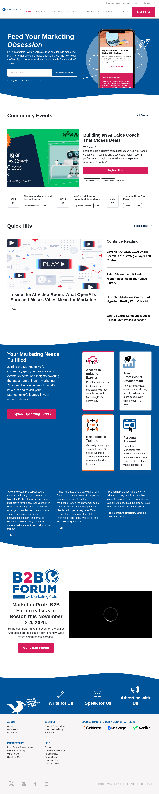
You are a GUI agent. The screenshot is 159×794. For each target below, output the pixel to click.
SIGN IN (109, 11)
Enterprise (127, 3)
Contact (147, 3)
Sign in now (36, 80)
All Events (144, 115)
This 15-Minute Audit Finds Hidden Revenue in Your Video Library (127, 279)
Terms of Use (51, 757)
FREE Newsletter (112, 3)
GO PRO (143, 12)
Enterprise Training (54, 729)
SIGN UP (123, 11)
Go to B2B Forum (36, 607)
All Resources (142, 226)
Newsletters (13, 732)
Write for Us (13, 754)
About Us (11, 726)
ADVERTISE (93, 11)
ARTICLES (42, 11)
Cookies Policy (52, 763)
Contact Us (50, 747)
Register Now (115, 170)
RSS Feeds (12, 729)
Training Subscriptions (55, 726)
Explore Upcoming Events (31, 414)
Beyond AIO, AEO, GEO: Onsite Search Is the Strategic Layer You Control (129, 256)
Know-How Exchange (55, 750)
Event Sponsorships (17, 750)
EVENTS (57, 11)
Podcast (137, 3)
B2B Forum (50, 732)
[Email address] (29, 73)
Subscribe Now (64, 72)
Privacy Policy (51, 760)
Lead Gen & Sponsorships (20, 747)
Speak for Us (13, 757)
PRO (28, 11)
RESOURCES (74, 11)
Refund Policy (51, 754)
